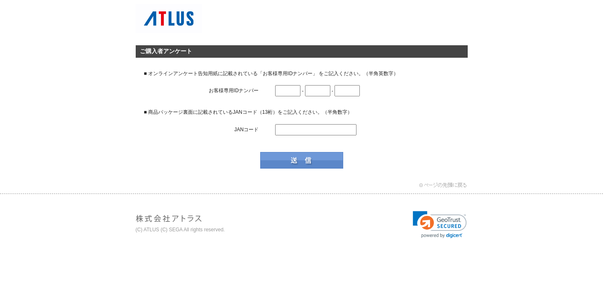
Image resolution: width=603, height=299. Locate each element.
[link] (440, 225)
